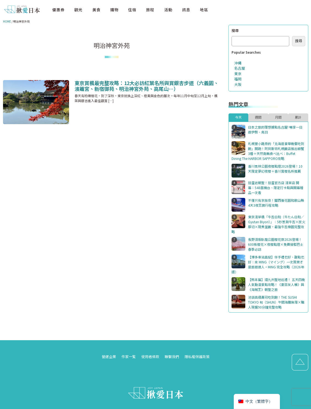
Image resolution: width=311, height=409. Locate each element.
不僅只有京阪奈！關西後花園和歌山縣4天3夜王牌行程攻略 (276, 203)
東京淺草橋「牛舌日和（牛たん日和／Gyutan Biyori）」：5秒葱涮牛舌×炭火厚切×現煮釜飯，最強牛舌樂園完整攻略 (268, 224)
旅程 (150, 9)
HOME (7, 21)
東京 (237, 73)
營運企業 (109, 356)
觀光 (78, 9)
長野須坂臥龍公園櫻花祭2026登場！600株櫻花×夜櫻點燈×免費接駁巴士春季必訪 (275, 244)
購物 (114, 9)
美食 (96, 9)
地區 (204, 9)
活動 (168, 9)
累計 (298, 117)
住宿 (132, 9)
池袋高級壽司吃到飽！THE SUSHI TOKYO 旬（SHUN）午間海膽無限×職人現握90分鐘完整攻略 (276, 302)
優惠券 (58, 9)
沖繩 (237, 63)
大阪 (237, 84)
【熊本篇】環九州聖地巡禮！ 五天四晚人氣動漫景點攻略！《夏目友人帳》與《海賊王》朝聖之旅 (276, 284)
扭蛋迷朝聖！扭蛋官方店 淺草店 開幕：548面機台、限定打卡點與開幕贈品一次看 (275, 187)
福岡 (237, 78)
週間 (258, 117)
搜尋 (235, 30)
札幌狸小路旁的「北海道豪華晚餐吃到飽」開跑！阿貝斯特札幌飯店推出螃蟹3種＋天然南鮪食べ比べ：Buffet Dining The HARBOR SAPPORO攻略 (268, 151)
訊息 (186, 9)
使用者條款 (150, 356)
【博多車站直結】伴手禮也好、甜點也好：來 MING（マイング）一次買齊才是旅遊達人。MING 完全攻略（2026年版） (268, 264)
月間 (278, 117)
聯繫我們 (172, 356)
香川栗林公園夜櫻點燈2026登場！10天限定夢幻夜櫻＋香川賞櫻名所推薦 (275, 168)
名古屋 (239, 68)
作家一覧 (129, 356)
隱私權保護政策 (197, 356)
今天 (238, 117)
